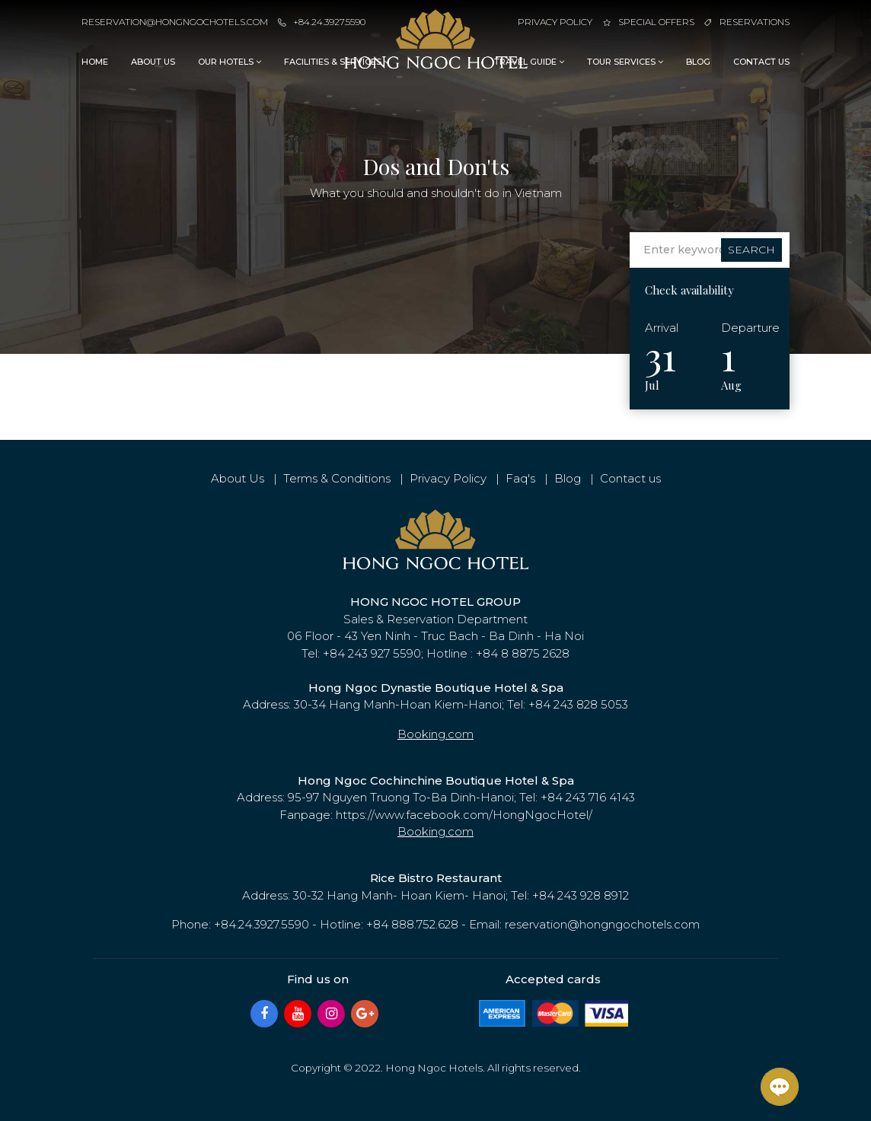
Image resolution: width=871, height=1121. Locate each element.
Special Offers (648, 21)
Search (751, 249)
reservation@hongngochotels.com (174, 21)
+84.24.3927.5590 (321, 21)
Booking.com (435, 734)
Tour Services (625, 61)
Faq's (520, 478)
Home (94, 61)
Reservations (747, 21)
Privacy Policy (555, 21)
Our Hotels (229, 61)
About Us (153, 61)
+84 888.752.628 (412, 924)
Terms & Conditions (337, 478)
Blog (698, 61)
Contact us (761, 61)
